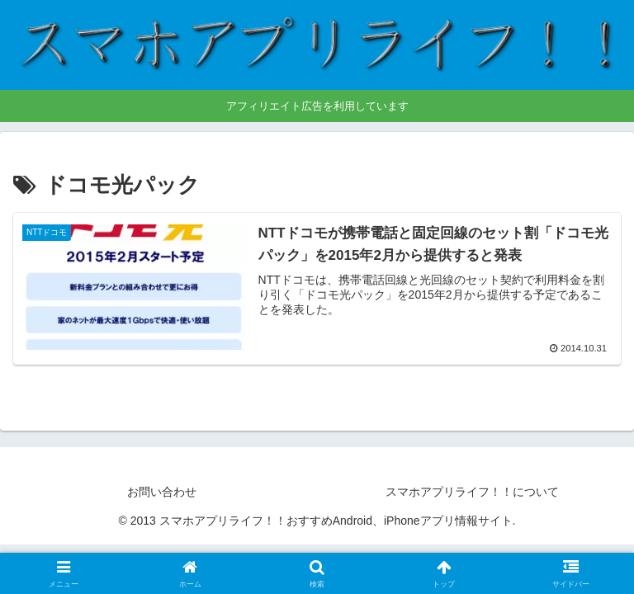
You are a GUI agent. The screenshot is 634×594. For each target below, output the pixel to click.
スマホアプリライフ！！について (472, 491)
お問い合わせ (161, 491)
